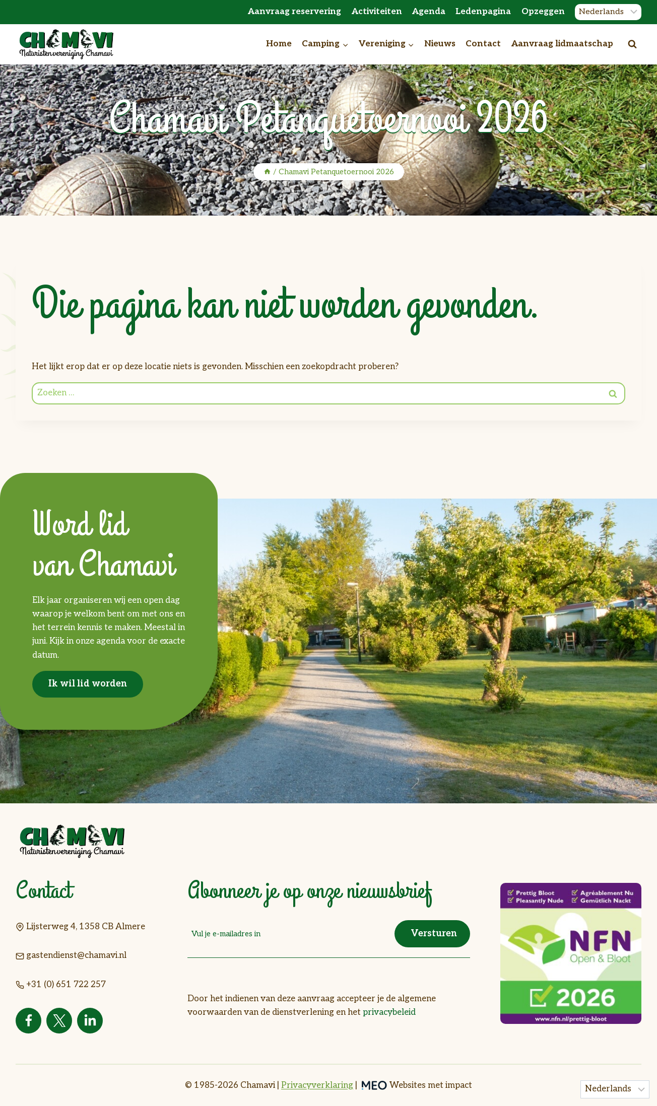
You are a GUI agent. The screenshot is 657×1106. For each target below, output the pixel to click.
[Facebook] (28, 1020)
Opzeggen (543, 12)
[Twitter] (59, 1020)
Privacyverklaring (317, 1085)
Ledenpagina (483, 12)
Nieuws (439, 44)
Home (279, 44)
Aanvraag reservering (294, 12)
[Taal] (608, 12)
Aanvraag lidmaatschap (562, 44)
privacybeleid (389, 1012)
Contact (483, 44)
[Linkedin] (90, 1020)
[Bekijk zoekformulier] (632, 44)
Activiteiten (377, 12)
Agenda (428, 12)
